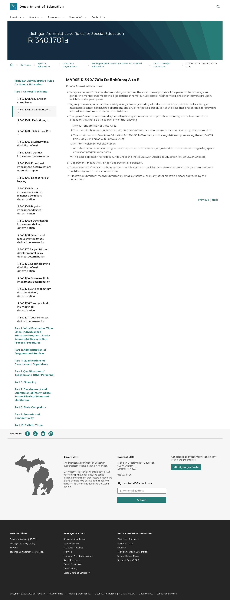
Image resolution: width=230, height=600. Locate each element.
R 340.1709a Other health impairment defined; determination (32, 224)
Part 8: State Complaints (30, 407)
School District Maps (128, 556)
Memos (68, 552)
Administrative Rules (74, 539)
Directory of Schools (127, 539)
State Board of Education (77, 572)
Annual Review (71, 543)
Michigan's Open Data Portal (132, 552)
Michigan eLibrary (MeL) (22, 543)
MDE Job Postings (73, 547)
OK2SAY (121, 547)
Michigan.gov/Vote (186, 467)
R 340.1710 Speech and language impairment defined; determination (31, 239)
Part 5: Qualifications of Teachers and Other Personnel (34, 373)
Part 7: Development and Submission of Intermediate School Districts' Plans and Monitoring (33, 395)
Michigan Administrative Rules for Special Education (34, 83)
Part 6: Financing (25, 382)
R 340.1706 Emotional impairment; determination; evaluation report (34, 167)
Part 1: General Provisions (31, 91)
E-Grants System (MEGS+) (23, 539)
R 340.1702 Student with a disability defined (33, 143)
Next (215, 199)
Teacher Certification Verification (27, 552)
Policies (71, 593)
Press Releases (71, 560)
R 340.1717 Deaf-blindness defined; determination (33, 319)
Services (36, 17)
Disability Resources (105, 593)
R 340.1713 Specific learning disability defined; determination (33, 267)
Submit (142, 500)
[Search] (218, 7)
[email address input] (141, 491)
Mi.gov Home (56, 593)
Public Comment (73, 564)
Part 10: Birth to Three (29, 425)
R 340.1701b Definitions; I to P (33, 122)
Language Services (167, 593)
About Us (17, 17)
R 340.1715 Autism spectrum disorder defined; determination (34, 293)
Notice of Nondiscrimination (78, 556)
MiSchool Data (125, 543)
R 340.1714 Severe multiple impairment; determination (33, 280)
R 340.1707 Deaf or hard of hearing (33, 179)
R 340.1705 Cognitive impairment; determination (33, 154)
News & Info (78, 17)
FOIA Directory (127, 593)
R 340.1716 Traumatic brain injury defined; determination (33, 307)
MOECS (14, 547)
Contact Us (98, 17)
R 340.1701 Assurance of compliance (31, 100)
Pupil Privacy (70, 568)
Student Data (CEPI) (128, 560)
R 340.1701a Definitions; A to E (34, 111)
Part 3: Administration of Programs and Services (30, 351)
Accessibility (84, 593)
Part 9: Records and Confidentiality (27, 416)
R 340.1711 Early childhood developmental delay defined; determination (32, 253)
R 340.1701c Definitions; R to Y (34, 133)
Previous (203, 199)
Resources (56, 17)
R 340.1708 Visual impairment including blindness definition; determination (30, 194)
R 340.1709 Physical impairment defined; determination (29, 210)
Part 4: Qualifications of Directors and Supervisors (31, 362)
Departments (146, 593)
